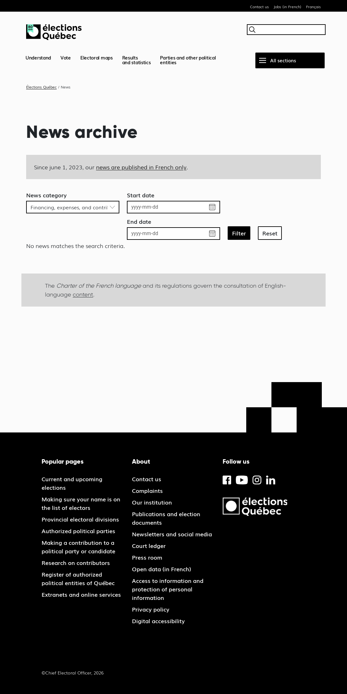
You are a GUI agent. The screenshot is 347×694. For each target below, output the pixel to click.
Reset (269, 233)
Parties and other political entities (188, 59)
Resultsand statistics (136, 59)
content (83, 294)
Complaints (147, 490)
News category (46, 195)
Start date (140, 195)
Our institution (152, 502)
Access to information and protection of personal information (167, 588)
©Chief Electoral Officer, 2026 (73, 672)
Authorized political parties (78, 531)
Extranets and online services (81, 594)
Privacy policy (150, 609)
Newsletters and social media (172, 534)
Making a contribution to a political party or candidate (78, 546)
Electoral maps (96, 57)
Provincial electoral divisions (80, 519)
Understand (38, 57)
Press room (147, 557)
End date (139, 221)
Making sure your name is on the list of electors (81, 503)
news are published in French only (141, 167)
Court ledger (149, 545)
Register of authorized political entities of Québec (78, 578)
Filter (239, 233)
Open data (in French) (161, 569)
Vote (65, 57)
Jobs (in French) (287, 6)
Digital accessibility (158, 621)
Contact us (259, 6)
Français (313, 6)
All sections (283, 60)
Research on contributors (76, 562)
